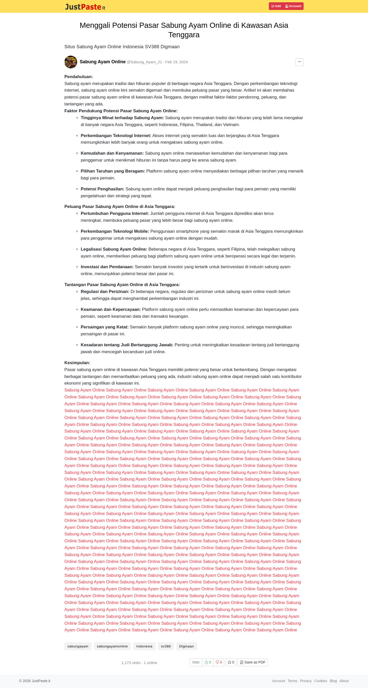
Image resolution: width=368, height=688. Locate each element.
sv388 (166, 646)
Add (276, 6)
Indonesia (144, 646)
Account (293, 6)
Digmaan (186, 646)
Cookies (320, 681)
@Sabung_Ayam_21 (144, 62)
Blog (333, 681)
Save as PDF (252, 662)
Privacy (306, 681)
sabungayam (77, 646)
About (344, 681)
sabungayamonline (112, 646)
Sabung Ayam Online (103, 61)
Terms (292, 681)
